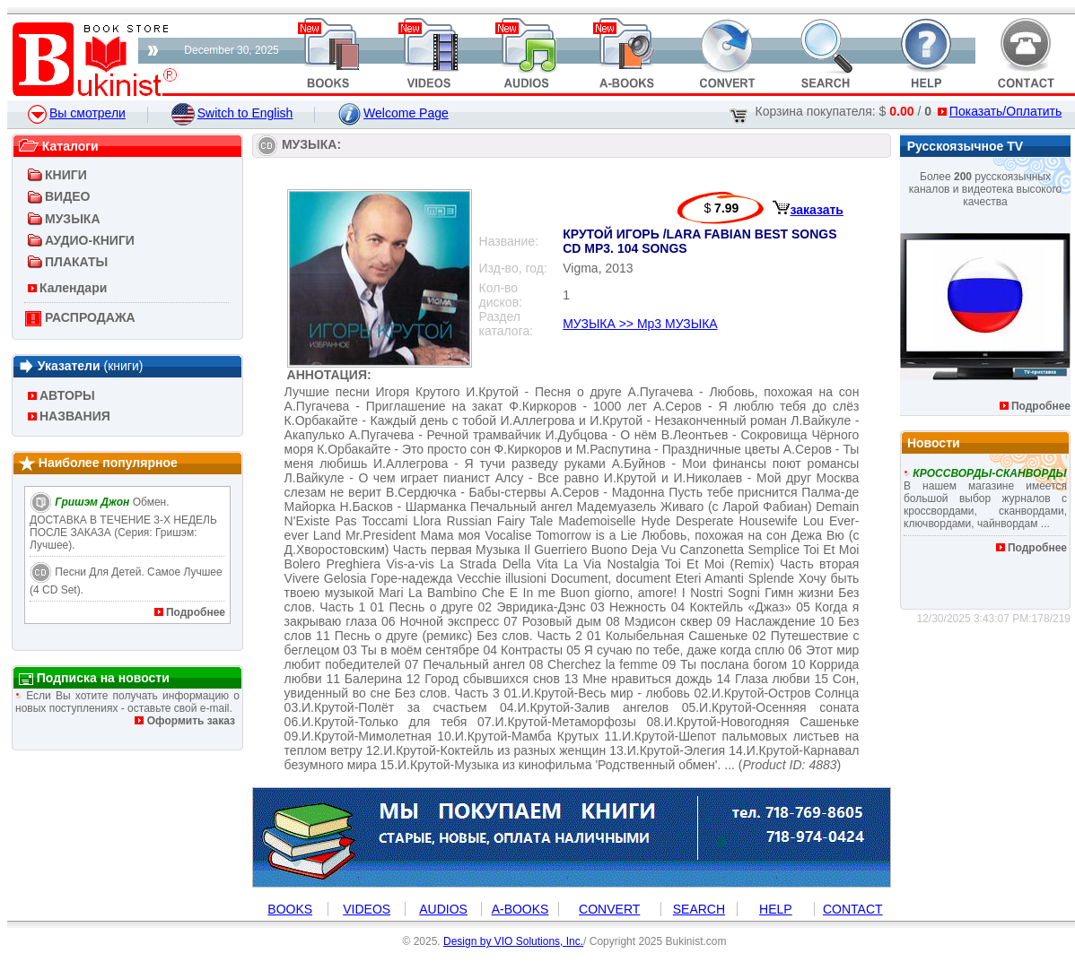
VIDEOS (366, 909)
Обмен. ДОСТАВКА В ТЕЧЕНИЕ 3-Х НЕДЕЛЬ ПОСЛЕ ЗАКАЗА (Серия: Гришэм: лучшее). (123, 523)
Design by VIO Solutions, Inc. (513, 941)
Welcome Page (393, 113)
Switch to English (232, 113)
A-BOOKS (520, 909)
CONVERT (609, 909)
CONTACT (853, 909)
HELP (775, 909)
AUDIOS (443, 909)
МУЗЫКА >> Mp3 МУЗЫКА (640, 323)
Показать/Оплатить (1000, 111)
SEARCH (699, 909)
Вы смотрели (77, 113)
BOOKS (289, 909)
